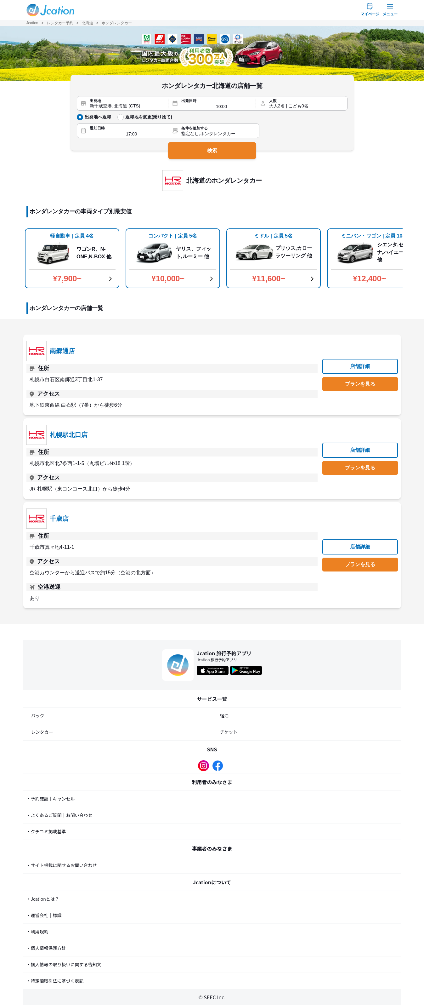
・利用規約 (37, 931)
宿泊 (224, 715)
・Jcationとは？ (42, 899)
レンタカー (42, 732)
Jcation (32, 23)
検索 (212, 150)
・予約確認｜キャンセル (50, 798)
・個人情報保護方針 (46, 948)
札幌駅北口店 (69, 434)
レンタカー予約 (60, 23)
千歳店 (59, 518)
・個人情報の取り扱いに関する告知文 (63, 964)
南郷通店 (62, 350)
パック (37, 715)
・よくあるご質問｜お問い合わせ (59, 815)
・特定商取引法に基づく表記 (55, 981)
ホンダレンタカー (117, 23)
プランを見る (360, 384)
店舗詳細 (360, 366)
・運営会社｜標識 (44, 915)
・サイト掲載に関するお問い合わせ (61, 865)
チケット (229, 732)
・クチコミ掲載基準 (46, 831)
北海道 (87, 23)
